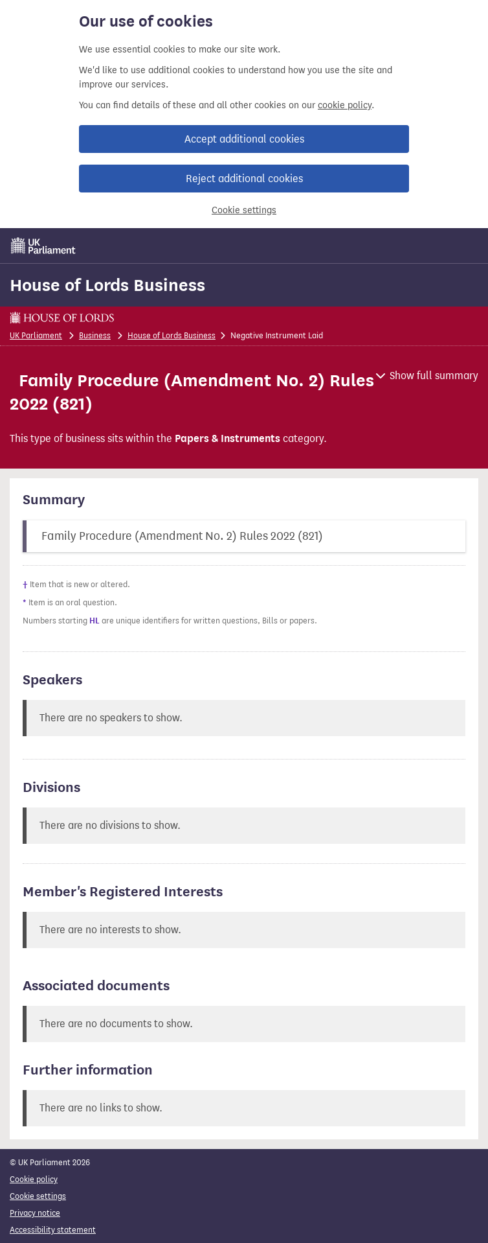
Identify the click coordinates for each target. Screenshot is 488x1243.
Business (95, 335)
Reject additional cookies (244, 178)
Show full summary (434, 375)
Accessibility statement (53, 1230)
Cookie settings (244, 210)
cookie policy (345, 105)
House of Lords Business (107, 285)
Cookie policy (34, 1179)
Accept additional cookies (244, 139)
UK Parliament (36, 335)
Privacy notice (35, 1213)
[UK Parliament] (43, 245)
